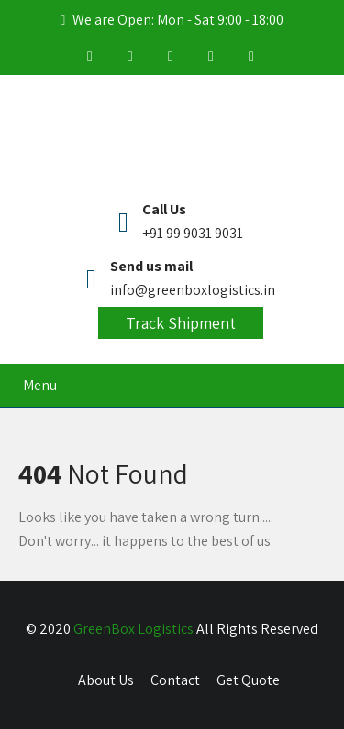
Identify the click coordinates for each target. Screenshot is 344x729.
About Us (106, 680)
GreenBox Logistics (133, 628)
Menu (40, 385)
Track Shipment (181, 322)
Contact (175, 680)
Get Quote (248, 680)
